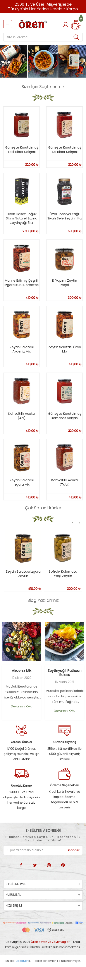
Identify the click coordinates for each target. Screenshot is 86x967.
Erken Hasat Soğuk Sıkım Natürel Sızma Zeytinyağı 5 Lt (21, 218)
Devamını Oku (21, 706)
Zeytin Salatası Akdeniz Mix (22, 349)
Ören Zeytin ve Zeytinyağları (50, 942)
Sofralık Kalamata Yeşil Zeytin (63, 573)
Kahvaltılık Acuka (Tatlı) (64, 482)
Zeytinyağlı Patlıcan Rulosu (64, 672)
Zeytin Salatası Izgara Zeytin (23, 573)
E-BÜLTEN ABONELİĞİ (43, 830)
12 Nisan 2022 (21, 678)
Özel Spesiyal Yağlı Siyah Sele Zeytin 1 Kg (64, 216)
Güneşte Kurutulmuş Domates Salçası (64, 415)
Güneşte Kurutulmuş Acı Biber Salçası (64, 149)
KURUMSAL (13, 894)
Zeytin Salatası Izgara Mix (22, 482)
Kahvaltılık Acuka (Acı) (21, 415)
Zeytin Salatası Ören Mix (64, 349)
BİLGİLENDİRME (16, 884)
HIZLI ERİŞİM (14, 905)
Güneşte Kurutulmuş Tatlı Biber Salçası (21, 149)
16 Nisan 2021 (64, 682)
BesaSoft (22, 961)
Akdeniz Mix (21, 670)
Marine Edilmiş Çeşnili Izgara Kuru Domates (22, 282)
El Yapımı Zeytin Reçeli (64, 282)
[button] (6, 61)
